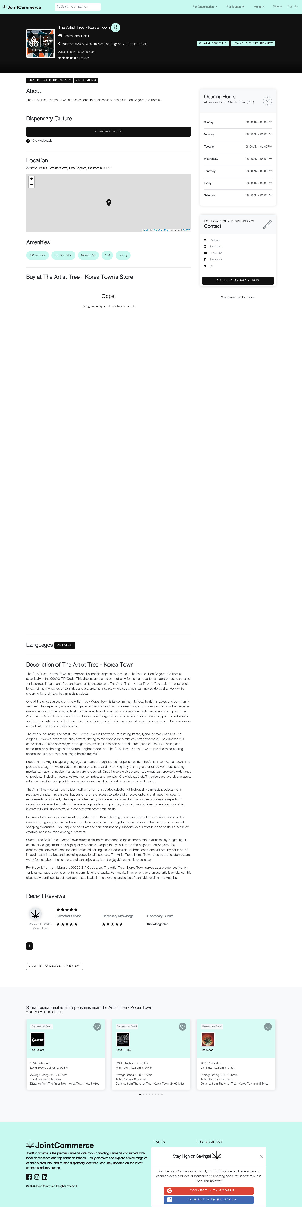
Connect (201, 1190)
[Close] (262, 1157)
